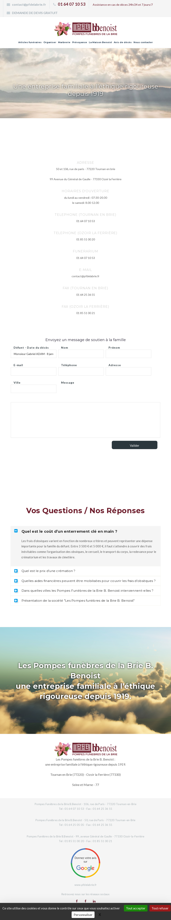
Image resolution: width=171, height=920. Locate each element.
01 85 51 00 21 (85, 313)
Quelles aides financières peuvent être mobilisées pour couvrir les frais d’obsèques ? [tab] (85, 581)
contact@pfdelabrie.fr (29, 4)
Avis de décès (123, 42)
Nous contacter (143, 42)
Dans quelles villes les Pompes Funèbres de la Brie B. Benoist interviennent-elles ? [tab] (84, 591)
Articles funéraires (30, 42)
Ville (17, 381)
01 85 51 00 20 (85, 239)
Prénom (114, 346)
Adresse (115, 364)
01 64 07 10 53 (71, 4)
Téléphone (69, 364)
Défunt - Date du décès (31, 346)
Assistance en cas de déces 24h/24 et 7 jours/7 (123, 4)
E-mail (18, 364)
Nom (64, 346)
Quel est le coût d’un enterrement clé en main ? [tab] (65, 531)
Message (67, 381)
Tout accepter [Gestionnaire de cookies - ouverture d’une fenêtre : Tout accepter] (135, 908)
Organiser (49, 42)
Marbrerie (64, 42)
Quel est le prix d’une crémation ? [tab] (44, 571)
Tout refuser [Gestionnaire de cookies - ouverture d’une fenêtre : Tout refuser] (160, 908)
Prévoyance (79, 42)
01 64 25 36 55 (85, 294)
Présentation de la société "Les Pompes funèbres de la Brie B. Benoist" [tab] (74, 600)
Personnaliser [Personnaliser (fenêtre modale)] (83, 915)
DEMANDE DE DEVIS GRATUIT (35, 13)
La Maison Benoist (100, 42)
